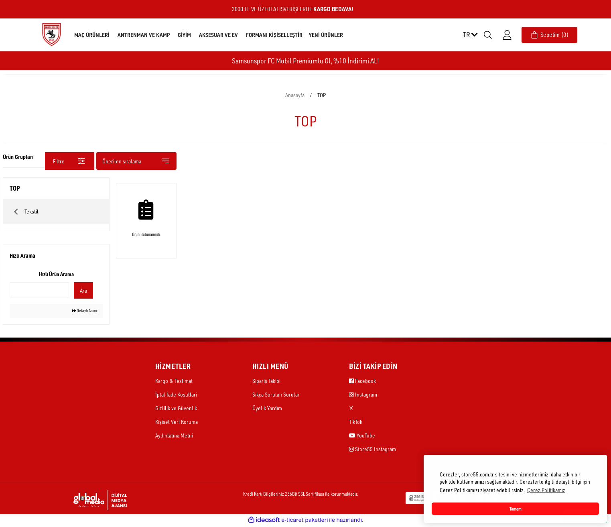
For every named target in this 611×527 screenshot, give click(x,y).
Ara (81, 290)
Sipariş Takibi (266, 381)
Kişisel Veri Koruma (176, 422)
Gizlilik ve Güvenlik (176, 408)
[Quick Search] (39, 289)
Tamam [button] (516, 509)
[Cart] (549, 35)
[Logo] (51, 34)
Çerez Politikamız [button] (546, 489)
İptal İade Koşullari (176, 395)
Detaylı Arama (81, 311)
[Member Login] (507, 35)
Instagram (363, 395)
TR (470, 34)
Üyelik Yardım (267, 408)
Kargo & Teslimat (174, 381)
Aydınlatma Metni (174, 436)
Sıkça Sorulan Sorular (276, 395)
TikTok (355, 422)
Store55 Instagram (372, 449)
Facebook (362, 381)
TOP (321, 95)
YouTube (362, 436)
